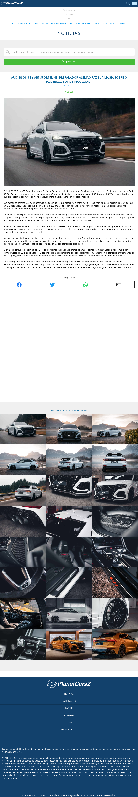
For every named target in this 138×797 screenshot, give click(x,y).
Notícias (69, 14)
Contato (69, 715)
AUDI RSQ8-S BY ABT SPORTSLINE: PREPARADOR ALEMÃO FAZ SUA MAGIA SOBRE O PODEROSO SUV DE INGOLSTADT (69, 23)
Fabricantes (69, 701)
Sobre (69, 722)
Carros (69, 708)
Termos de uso (69, 729)
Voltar (70, 91)
